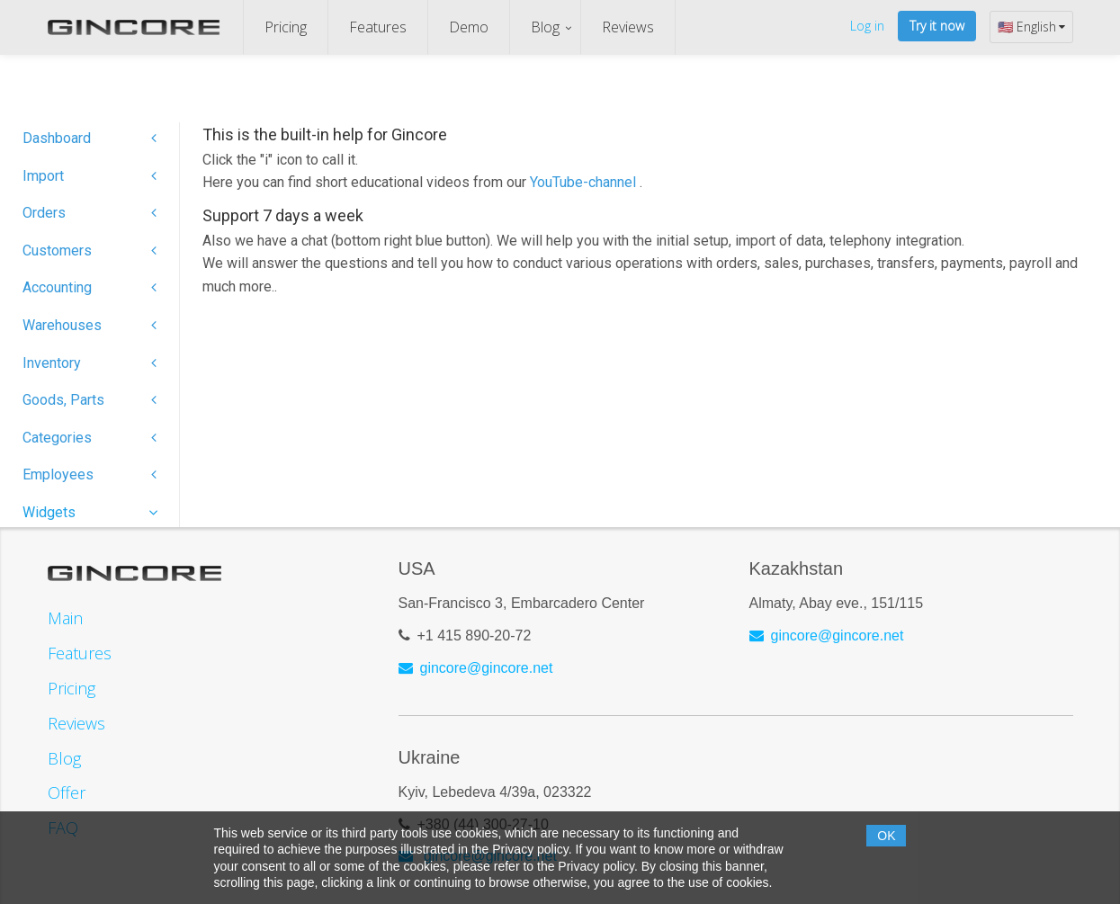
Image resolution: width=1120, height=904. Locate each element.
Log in (867, 25)
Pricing (285, 27)
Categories (89, 437)
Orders (89, 212)
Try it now (936, 25)
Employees (89, 474)
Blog (545, 27)
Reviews (628, 27)
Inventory (89, 362)
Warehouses (89, 325)
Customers (89, 250)
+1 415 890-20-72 (474, 635)
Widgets (89, 512)
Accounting (89, 287)
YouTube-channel (585, 182)
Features (378, 27)
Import (89, 175)
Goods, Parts (89, 399)
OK (886, 835)
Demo (468, 27)
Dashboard (89, 138)
